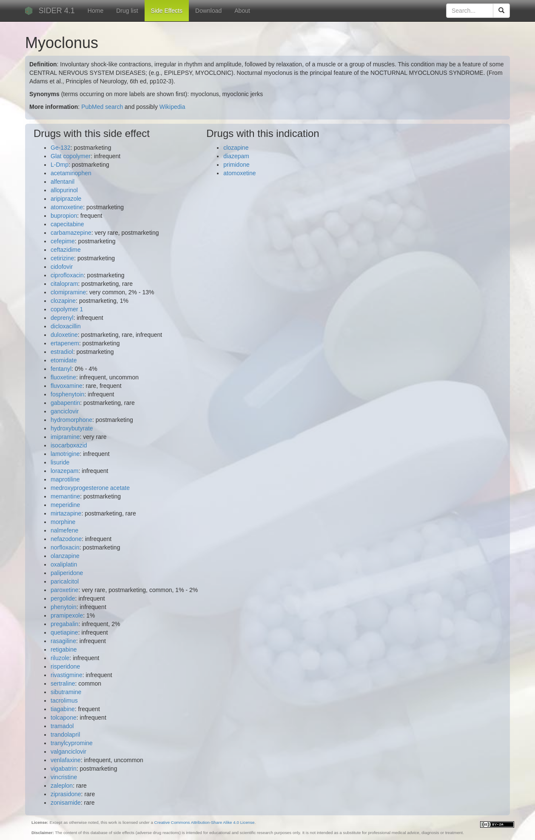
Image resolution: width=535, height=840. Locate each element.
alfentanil (62, 181)
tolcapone (64, 717)
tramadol (62, 726)
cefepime (63, 241)
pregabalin (64, 624)
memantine (65, 496)
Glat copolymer (71, 156)
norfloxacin (65, 547)
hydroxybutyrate (72, 428)
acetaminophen (71, 173)
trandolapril (65, 734)
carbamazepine (71, 232)
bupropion (64, 215)
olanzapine (65, 555)
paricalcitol (65, 581)
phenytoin (64, 607)
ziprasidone (66, 794)
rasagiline (63, 641)
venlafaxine (66, 760)
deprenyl (62, 317)
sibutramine (66, 692)
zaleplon (62, 785)
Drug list (127, 10)
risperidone (65, 666)
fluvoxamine (67, 385)
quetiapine (64, 632)
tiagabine (63, 709)
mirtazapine (66, 513)
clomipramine (68, 292)
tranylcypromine (72, 743)
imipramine (65, 436)
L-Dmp (59, 164)
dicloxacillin (66, 326)
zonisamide (66, 802)
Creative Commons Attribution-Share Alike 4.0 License (204, 822)
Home (95, 10)
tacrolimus (64, 700)
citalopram (64, 283)
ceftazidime (66, 249)
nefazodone (66, 538)
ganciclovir (65, 411)
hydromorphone (71, 419)
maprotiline (65, 479)
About (242, 10)
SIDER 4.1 (57, 10)
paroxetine (64, 590)
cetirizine (62, 258)
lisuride (60, 462)
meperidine (65, 504)
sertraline (63, 683)
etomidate (64, 360)
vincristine (64, 777)
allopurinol (64, 190)
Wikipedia (172, 106)
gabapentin (65, 402)
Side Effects (166, 10)
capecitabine (67, 224)
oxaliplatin (64, 564)
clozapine (63, 300)
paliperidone (67, 572)
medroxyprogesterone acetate (90, 487)
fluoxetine (63, 377)
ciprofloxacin (67, 275)
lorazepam (64, 470)
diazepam (236, 156)
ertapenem (65, 343)
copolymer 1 (67, 309)
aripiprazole (66, 198)
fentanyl (61, 368)
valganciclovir (68, 751)
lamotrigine (65, 453)
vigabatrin (64, 768)
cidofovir (62, 266)
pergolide (63, 598)
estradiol (62, 351)
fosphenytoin (67, 394)
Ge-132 (61, 147)
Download (208, 10)
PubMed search (102, 106)
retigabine (64, 649)
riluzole (60, 658)
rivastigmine (67, 675)
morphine (63, 521)
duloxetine (64, 334)
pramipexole (67, 615)
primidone (236, 164)
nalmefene (64, 530)
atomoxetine (67, 207)
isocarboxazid (69, 445)
